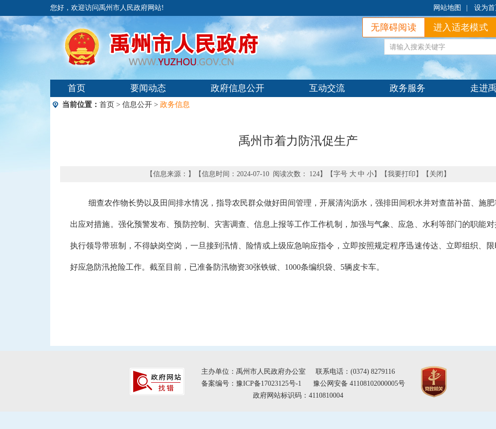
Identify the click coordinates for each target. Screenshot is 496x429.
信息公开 (137, 104)
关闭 (436, 174)
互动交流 (327, 88)
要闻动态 (148, 88)
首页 (76, 88)
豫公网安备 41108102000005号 (359, 383)
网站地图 (447, 7)
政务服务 (407, 88)
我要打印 (401, 174)
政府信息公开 (237, 88)
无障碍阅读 (393, 27)
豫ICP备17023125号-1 (268, 383)
